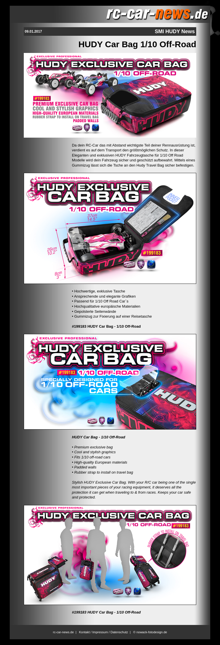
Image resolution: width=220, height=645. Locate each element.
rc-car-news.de (63, 632)
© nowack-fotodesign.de (150, 632)
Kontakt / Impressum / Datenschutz (103, 632)
